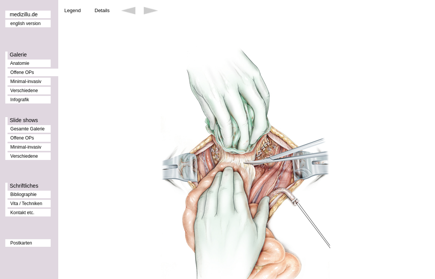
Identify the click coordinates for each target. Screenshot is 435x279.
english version (25, 23)
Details (102, 10)
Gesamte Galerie (27, 129)
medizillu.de (24, 14)
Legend (72, 10)
